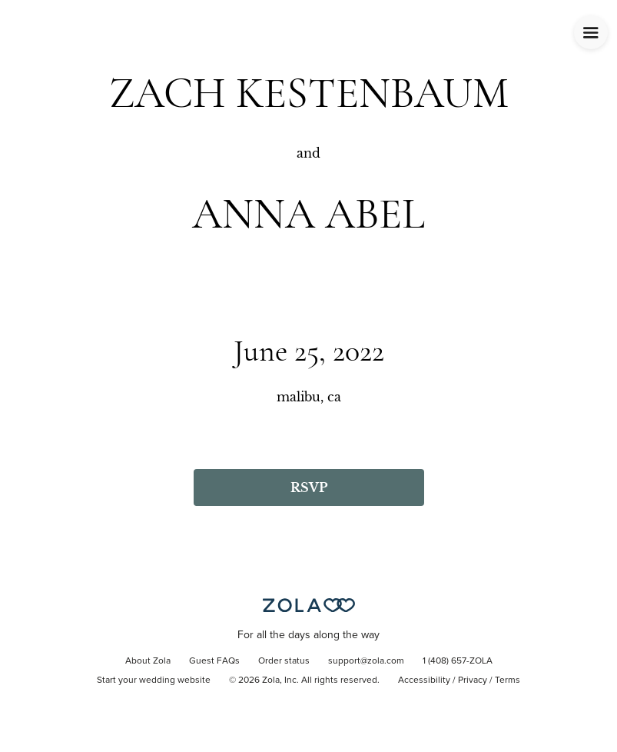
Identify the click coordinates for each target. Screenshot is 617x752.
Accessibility (424, 680)
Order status (284, 661)
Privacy (472, 680)
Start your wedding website (154, 680)
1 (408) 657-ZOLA (458, 661)
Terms (507, 680)
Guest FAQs (214, 661)
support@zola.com (366, 661)
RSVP (308, 487)
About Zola (148, 661)
